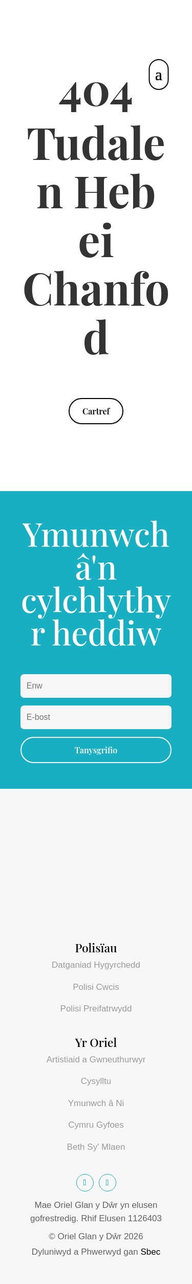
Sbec (150, 1252)
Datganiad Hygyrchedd (96, 965)
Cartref (96, 411)
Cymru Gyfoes (96, 1125)
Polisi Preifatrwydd (96, 1009)
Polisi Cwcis (96, 987)
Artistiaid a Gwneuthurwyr (96, 1059)
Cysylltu (96, 1081)
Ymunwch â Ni (96, 1103)
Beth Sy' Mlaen (96, 1147)
